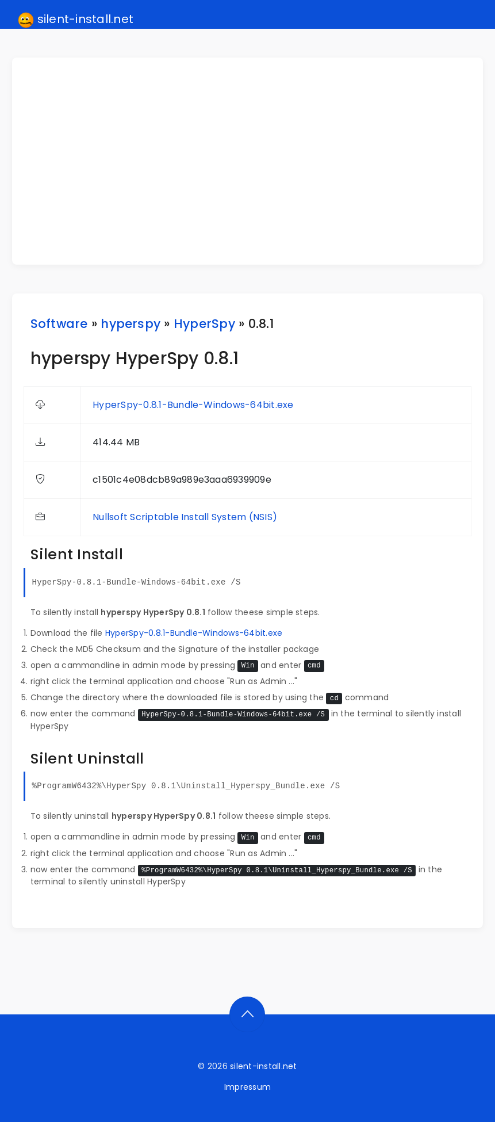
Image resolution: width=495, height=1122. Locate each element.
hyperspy (130, 323)
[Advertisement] (254, 161)
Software (59, 323)
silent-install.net (75, 19)
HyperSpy (204, 323)
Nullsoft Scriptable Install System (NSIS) (185, 517)
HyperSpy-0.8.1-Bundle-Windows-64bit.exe (193, 404)
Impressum (247, 1087)
